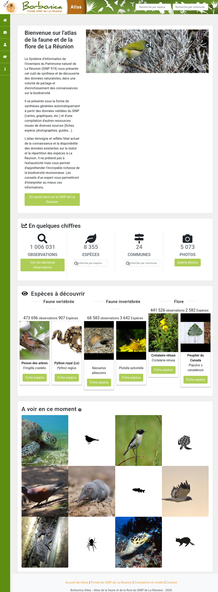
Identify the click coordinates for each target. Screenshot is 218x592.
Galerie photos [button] (187, 262)
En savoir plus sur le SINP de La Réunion (52, 199)
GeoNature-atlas (102, 586)
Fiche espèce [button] (34, 369)
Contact (174, 574)
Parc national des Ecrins (152, 586)
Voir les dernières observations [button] (42, 265)
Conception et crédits (150, 574)
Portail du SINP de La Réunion (110, 574)
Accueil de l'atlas (75, 574)
